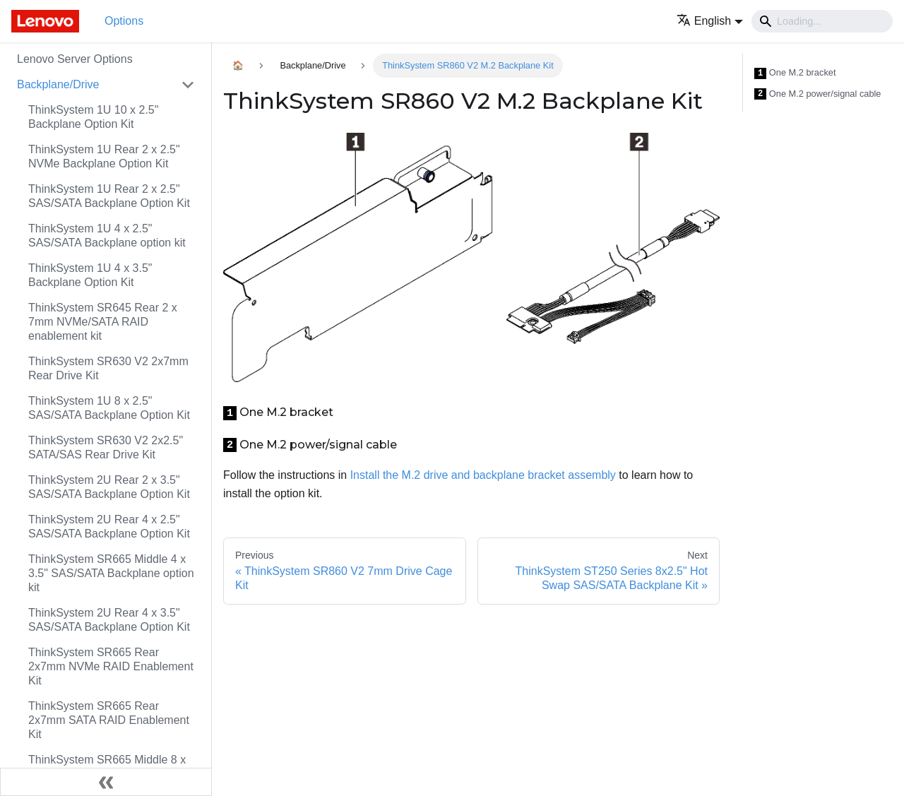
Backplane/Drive (58, 84)
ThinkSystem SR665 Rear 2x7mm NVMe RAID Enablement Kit (111, 666)
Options (124, 21)
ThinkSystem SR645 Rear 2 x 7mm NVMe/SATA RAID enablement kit (102, 322)
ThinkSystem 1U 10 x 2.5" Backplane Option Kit (93, 117)
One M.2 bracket (794, 73)
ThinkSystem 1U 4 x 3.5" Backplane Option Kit (90, 275)
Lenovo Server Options (75, 59)
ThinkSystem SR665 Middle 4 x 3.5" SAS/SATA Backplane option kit (111, 573)
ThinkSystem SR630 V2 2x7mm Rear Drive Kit (108, 368)
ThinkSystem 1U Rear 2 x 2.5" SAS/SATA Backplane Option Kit (109, 196)
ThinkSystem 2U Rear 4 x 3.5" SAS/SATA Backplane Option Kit (109, 620)
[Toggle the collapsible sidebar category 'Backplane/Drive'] (188, 84)
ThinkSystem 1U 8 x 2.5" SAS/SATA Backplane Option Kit (109, 408)
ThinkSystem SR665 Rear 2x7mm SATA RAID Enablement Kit (108, 720)
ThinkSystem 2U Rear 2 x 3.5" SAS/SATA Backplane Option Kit (109, 487)
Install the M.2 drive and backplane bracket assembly (483, 475)
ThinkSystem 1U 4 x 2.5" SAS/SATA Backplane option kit (107, 235)
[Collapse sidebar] (106, 782)
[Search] (822, 21)
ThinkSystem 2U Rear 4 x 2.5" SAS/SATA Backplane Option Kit (109, 526)
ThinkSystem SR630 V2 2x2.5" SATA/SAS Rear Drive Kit (105, 447)
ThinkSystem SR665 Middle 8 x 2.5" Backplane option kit (107, 767)
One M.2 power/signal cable (817, 94)
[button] (710, 21)
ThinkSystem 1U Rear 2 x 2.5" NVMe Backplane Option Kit (104, 156)
